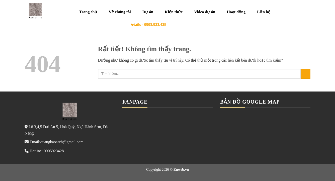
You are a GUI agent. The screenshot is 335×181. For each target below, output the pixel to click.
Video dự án (204, 12)
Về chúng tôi (120, 12)
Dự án (147, 12)
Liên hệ (263, 12)
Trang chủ (88, 12)
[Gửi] (305, 74)
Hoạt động (236, 12)
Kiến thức (174, 12)
